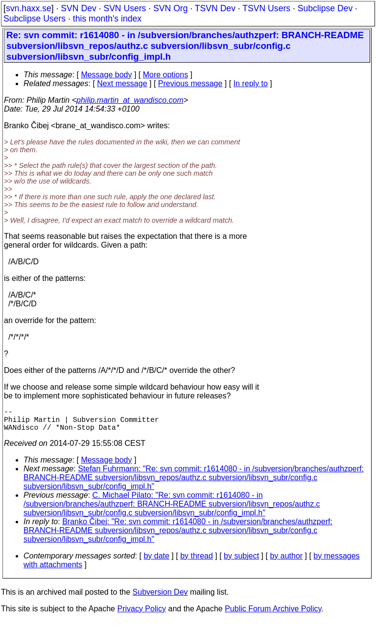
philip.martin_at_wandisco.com (130, 100)
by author (286, 561)
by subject (241, 561)
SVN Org (170, 8)
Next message (122, 83)
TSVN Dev (215, 8)
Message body (106, 74)
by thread (196, 561)
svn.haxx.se (28, 8)
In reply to (251, 83)
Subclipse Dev (325, 8)
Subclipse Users (34, 18)
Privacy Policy (141, 614)
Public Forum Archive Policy (273, 614)
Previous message (190, 83)
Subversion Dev (160, 598)
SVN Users (124, 8)
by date (156, 561)
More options (165, 74)
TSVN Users (266, 8)
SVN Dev (78, 8)
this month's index (107, 18)
